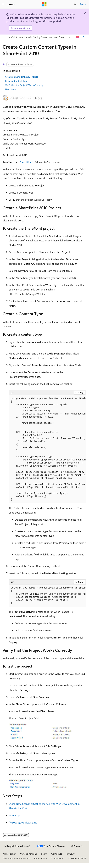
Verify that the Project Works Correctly (24, 85)
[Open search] (75, 4)
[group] (47, 449)
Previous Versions (28, 853)
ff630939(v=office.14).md (23, 822)
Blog (43, 853)
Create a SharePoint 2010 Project (21, 76)
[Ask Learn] (77, 37)
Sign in (83, 4)
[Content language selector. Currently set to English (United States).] (17, 846)
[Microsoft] (44, 4)
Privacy (69, 853)
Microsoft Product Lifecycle (22, 17)
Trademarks (56, 858)
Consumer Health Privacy (15, 858)
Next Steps (10, 89)
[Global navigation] (3, 4)
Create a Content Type (16, 80)
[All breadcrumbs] (5, 37)
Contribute (56, 853)
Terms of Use (40, 858)
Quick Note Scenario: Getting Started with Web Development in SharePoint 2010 (39, 37)
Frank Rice (25, 162)
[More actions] (83, 37)
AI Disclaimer (9, 853)
